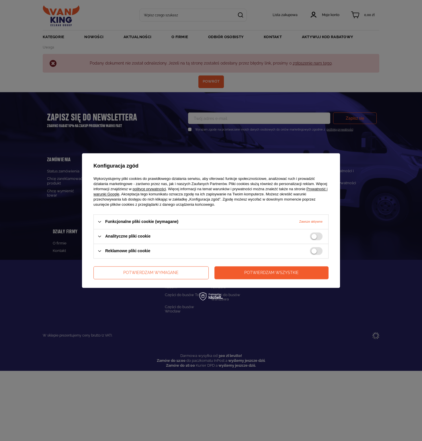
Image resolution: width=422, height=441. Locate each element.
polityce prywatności (149, 189)
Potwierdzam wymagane (151, 272)
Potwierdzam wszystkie (271, 272)
